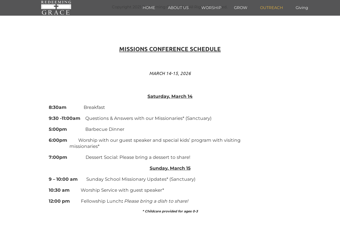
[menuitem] (149, 8)
